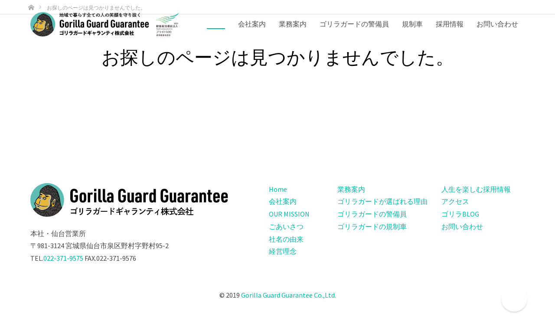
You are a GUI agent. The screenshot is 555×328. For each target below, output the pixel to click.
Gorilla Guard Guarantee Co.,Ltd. (288, 295)
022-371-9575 (63, 258)
